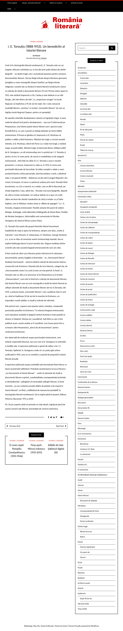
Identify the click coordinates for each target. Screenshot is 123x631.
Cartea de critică (86, 238)
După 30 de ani (86, 598)
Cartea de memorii (87, 279)
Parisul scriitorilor (87, 521)
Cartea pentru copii (87, 310)
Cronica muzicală (86, 176)
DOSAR (80, 413)
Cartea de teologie (87, 305)
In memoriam (83, 470)
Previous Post (14, 426)
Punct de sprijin (86, 356)
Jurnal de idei (85, 109)
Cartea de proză (86, 289)
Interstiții (83, 104)
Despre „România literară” (31, 3)
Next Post (60, 426)
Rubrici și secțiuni (56, 3)
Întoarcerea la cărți (87, 346)
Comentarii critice (84, 196)
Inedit (80, 480)
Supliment (82, 593)
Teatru (82, 181)
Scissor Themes (68, 626)
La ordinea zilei (86, 114)
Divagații (83, 93)
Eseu (79, 423)
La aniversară (85, 454)
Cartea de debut (86, 243)
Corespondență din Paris (89, 511)
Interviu (81, 485)
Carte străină (85, 212)
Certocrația (84, 78)
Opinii (82, 124)
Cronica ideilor (85, 320)
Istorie (80, 490)
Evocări (80, 459)
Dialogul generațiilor (85, 397)
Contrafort (84, 83)
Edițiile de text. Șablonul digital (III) (56, 448)
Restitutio (84, 361)
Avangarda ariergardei (88, 207)
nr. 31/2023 (42, 58)
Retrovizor (84, 367)
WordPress (95, 626)
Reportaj (81, 573)
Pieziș (82, 135)
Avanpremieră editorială (87, 191)
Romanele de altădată (88, 501)
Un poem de (85, 552)
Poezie (80, 542)
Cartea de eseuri (86, 248)
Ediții (9, 9)
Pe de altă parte (86, 130)
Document (82, 403)
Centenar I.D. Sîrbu (87, 449)
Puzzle (82, 145)
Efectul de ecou (86, 531)
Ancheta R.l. (82, 155)
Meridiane (82, 506)
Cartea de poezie (86, 284)
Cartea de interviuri (87, 263)
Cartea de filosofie (87, 258)
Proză (80, 562)
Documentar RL (84, 408)
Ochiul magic (83, 526)
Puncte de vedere (87, 140)
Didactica (83, 88)
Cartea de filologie (87, 253)
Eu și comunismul (84, 434)
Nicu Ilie (37, 626)
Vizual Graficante (47, 626)
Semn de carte (85, 372)
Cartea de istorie (86, 269)
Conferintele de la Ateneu (87, 382)
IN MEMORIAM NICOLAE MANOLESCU (92, 475)
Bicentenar (84, 444)
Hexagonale (84, 516)
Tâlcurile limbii (83, 604)
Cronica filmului (86, 171)
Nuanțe (83, 119)
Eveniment (82, 439)
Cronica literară (86, 325)
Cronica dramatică (87, 165)
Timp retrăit (82, 609)
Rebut (82, 537)
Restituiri (81, 578)
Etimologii (81, 428)
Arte (79, 160)
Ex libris (83, 336)
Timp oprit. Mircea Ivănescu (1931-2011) (36, 448)
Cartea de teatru (86, 300)
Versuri (82, 557)
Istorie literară (36, 41)
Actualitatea (82, 73)
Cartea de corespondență (90, 232)
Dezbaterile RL (83, 392)
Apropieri (83, 202)
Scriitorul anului (84, 583)
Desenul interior (86, 330)
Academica (82, 68)
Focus (82, 341)
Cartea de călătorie (87, 227)
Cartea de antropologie (89, 222)
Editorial (83, 99)
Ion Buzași (36, 56)
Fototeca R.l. (82, 464)
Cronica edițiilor (86, 315)
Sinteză (80, 588)
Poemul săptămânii (87, 547)
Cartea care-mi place (88, 217)
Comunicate (82, 377)
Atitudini (81, 186)
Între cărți (84, 351)
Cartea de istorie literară (89, 274)
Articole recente (77, 3)
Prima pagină (12, 3)
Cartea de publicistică (88, 294)
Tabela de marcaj (86, 150)
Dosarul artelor (83, 418)
